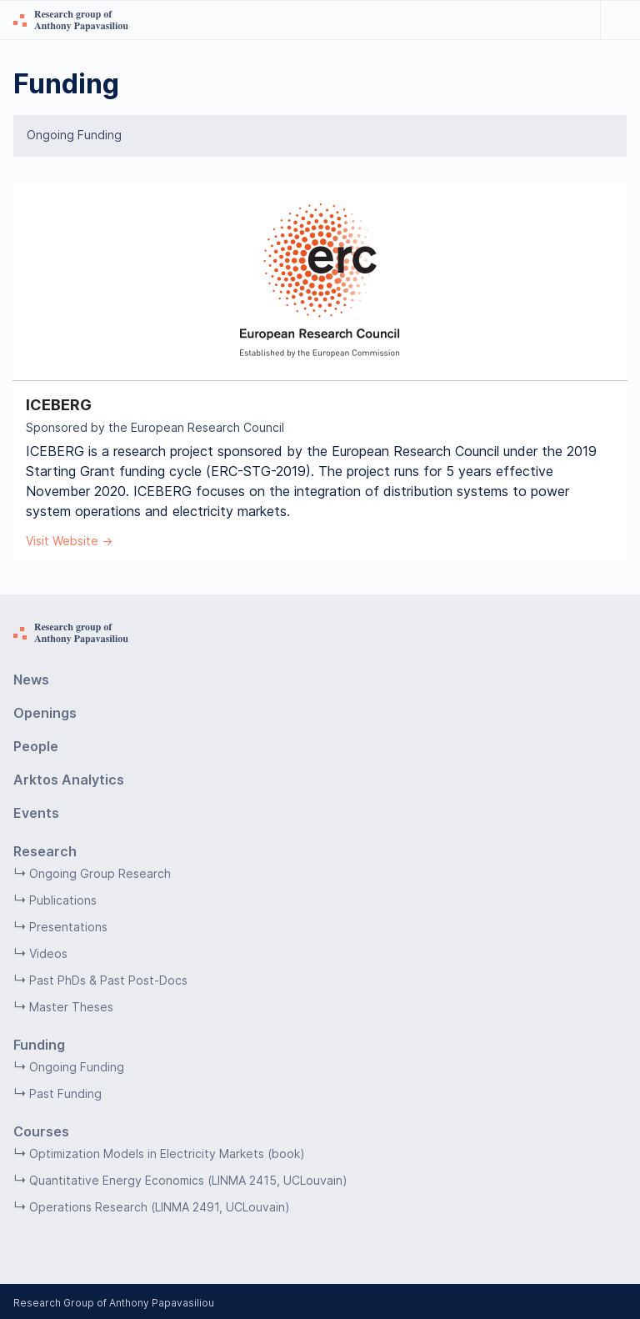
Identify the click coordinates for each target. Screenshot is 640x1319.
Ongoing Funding (74, 135)
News (31, 679)
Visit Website (62, 541)
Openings (45, 713)
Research (45, 851)
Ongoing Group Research (100, 873)
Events (36, 813)
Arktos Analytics (68, 779)
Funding (39, 1044)
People (35, 746)
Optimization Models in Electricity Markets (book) (167, 1153)
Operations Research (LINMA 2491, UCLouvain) (159, 1207)
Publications (63, 900)
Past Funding (65, 1093)
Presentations (68, 927)
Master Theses (71, 1007)
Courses (41, 1131)
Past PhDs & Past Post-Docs (108, 980)
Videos (48, 953)
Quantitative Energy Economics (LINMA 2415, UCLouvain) (188, 1180)
